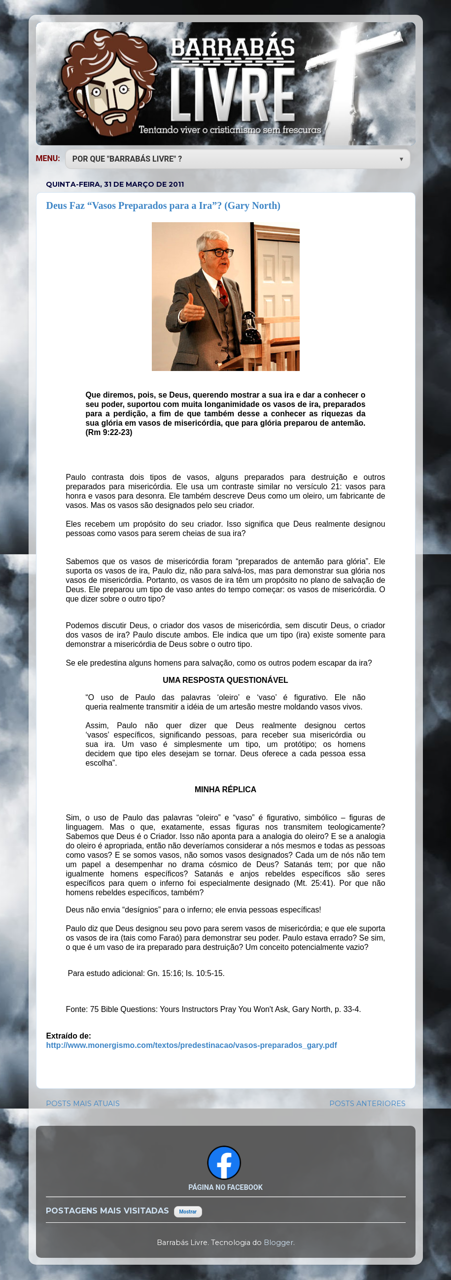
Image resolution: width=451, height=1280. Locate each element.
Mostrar (188, 1211)
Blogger (278, 1242)
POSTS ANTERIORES (367, 1103)
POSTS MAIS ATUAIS (83, 1103)
